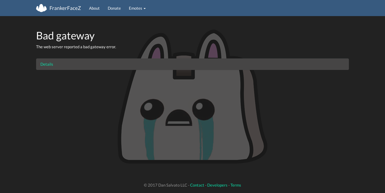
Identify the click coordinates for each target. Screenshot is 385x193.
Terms (235, 185)
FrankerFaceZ (65, 8)
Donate (114, 8)
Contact (197, 185)
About (94, 8)
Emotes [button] (137, 8)
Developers (217, 185)
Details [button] (46, 64)
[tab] (192, 64)
